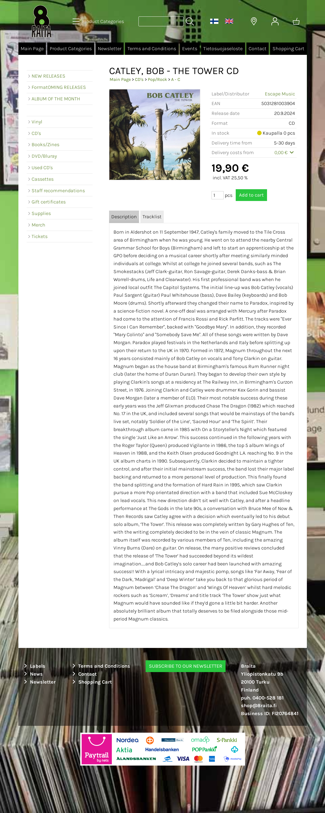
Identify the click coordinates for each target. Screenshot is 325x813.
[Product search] (161, 21)
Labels (34, 666)
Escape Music (280, 94)
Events (189, 49)
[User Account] (275, 21)
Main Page (32, 49)
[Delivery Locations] (254, 21)
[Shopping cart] (296, 21)
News (33, 674)
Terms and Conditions (151, 49)
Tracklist (152, 217)
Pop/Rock (157, 79)
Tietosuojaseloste (223, 49)
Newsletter (109, 49)
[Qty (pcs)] (218, 195)
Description (124, 217)
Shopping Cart (288, 49)
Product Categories (71, 49)
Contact (257, 49)
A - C (175, 79)
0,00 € (284, 152)
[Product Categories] (99, 21)
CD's (139, 79)
